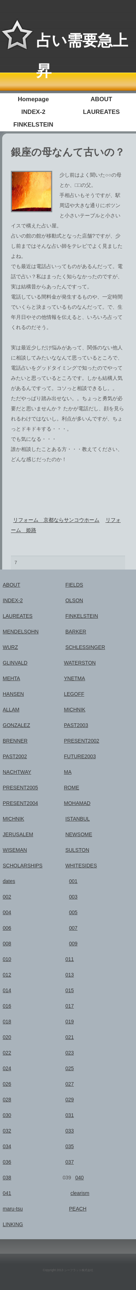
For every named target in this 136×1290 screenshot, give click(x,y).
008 (7, 943)
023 (69, 1053)
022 (7, 1053)
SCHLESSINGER (85, 647)
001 (73, 881)
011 (69, 959)
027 (69, 1084)
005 (73, 912)
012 (7, 975)
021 (69, 1037)
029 (69, 1099)
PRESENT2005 (20, 787)
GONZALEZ (16, 725)
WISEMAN (15, 850)
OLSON (74, 600)
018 (7, 1021)
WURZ (10, 647)
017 (69, 1006)
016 (7, 1006)
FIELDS (74, 585)
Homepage (33, 99)
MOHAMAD (77, 803)
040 (79, 1177)
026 (7, 1084)
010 (7, 959)
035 (69, 1146)
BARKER (75, 631)
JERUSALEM (18, 834)
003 (73, 897)
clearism (79, 1193)
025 (69, 1068)
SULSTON (77, 850)
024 (7, 1068)
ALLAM (11, 709)
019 (69, 1021)
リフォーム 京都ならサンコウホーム (56, 520)
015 (69, 990)
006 (7, 928)
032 (7, 1131)
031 (69, 1115)
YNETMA (74, 678)
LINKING (13, 1224)
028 (7, 1099)
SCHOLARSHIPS (23, 865)
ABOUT (101, 99)
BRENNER (15, 741)
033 (69, 1131)
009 (73, 943)
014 (7, 990)
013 (69, 975)
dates (9, 881)
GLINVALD (15, 663)
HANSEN (13, 694)
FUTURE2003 (80, 756)
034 (7, 1146)
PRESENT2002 (81, 741)
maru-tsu (13, 1209)
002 (7, 897)
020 (7, 1037)
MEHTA (11, 678)
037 (69, 1162)
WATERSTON (80, 663)
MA (67, 772)
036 (7, 1162)
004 (7, 912)
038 (7, 1177)
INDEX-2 (33, 111)
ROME (71, 787)
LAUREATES (101, 111)
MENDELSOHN (21, 631)
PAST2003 (76, 725)
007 (73, 928)
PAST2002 (15, 756)
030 (7, 1115)
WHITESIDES (81, 865)
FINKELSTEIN (33, 124)
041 (7, 1193)
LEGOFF (74, 694)
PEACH (77, 1209)
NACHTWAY (17, 772)
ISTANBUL (77, 819)
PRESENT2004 (20, 803)
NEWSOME (78, 834)
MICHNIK (74, 709)
